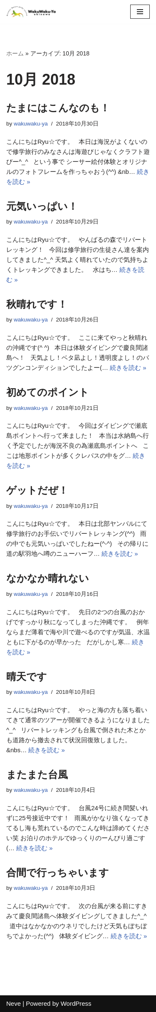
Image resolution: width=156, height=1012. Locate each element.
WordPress (76, 1003)
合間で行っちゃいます (57, 872)
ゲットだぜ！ (37, 490)
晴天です (26, 676)
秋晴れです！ (36, 304)
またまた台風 (37, 774)
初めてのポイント (47, 392)
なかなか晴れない (47, 578)
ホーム (15, 53)
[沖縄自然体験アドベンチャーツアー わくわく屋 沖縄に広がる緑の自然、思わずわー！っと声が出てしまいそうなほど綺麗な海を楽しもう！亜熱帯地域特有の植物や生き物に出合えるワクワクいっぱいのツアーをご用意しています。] (31, 12)
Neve (13, 1003)
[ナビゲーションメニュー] (140, 12)
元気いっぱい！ (42, 206)
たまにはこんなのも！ (58, 107)
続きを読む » (128, 367)
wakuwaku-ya (31, 124)
